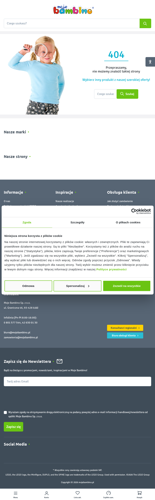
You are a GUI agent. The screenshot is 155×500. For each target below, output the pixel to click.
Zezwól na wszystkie (127, 285)
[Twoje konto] (46, 494)
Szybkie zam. (108, 497)
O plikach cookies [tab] (128, 222)
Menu (15, 497)
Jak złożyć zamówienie (120, 201)
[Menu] (15, 494)
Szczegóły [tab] (77, 222)
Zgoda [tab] (26, 222)
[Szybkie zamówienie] (108, 494)
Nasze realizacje (65, 201)
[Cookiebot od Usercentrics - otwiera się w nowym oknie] (134, 211)
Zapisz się (13, 427)
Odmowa (28, 285)
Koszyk (139, 497)
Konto (46, 497)
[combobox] (77, 23)
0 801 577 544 (12, 322)
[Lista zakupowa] (77, 494)
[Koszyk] (139, 494)
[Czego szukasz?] (105, 94)
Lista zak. (77, 497)
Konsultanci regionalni (126, 327)
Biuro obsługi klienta (126, 335)
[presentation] (33, 395)
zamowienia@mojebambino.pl (21, 337)
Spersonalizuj (77, 285)
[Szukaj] (145, 23)
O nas (7, 201)
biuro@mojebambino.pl (17, 332)
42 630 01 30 (29, 322)
